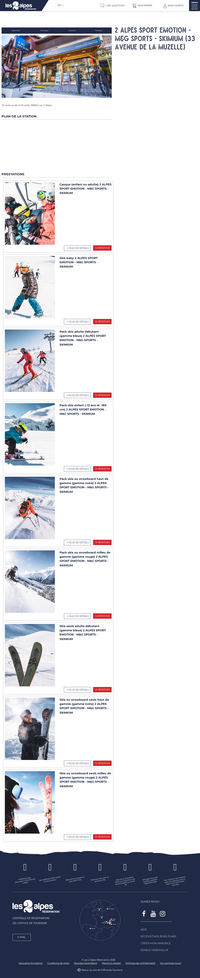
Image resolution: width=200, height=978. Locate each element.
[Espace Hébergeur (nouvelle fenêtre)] (164, 948)
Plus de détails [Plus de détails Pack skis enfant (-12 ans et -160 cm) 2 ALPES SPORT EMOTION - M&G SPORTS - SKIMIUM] (79, 466)
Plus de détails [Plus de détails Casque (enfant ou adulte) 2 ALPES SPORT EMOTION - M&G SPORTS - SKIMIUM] (79, 245)
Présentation (16, 30)
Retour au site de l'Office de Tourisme (101, 967)
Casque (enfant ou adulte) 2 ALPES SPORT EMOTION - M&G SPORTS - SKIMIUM (86, 186)
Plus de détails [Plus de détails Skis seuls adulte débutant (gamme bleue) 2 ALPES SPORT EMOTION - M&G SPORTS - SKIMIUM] (79, 687)
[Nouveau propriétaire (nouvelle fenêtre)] (85, 961)
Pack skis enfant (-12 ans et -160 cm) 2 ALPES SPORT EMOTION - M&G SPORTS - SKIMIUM (83, 407)
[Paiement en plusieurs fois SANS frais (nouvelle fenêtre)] (75, 877)
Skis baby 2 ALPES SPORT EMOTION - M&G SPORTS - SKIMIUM (79, 260)
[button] (142, 5)
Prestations (99, 30)
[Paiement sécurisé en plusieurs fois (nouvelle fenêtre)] (100, 877)
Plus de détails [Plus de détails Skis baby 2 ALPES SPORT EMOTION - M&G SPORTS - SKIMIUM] (79, 319)
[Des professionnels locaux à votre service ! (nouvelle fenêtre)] (50, 877)
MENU (194, 2)
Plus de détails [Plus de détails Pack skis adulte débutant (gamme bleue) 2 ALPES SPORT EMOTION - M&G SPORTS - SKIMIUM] (79, 392)
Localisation (72, 30)
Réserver (103, 245)
